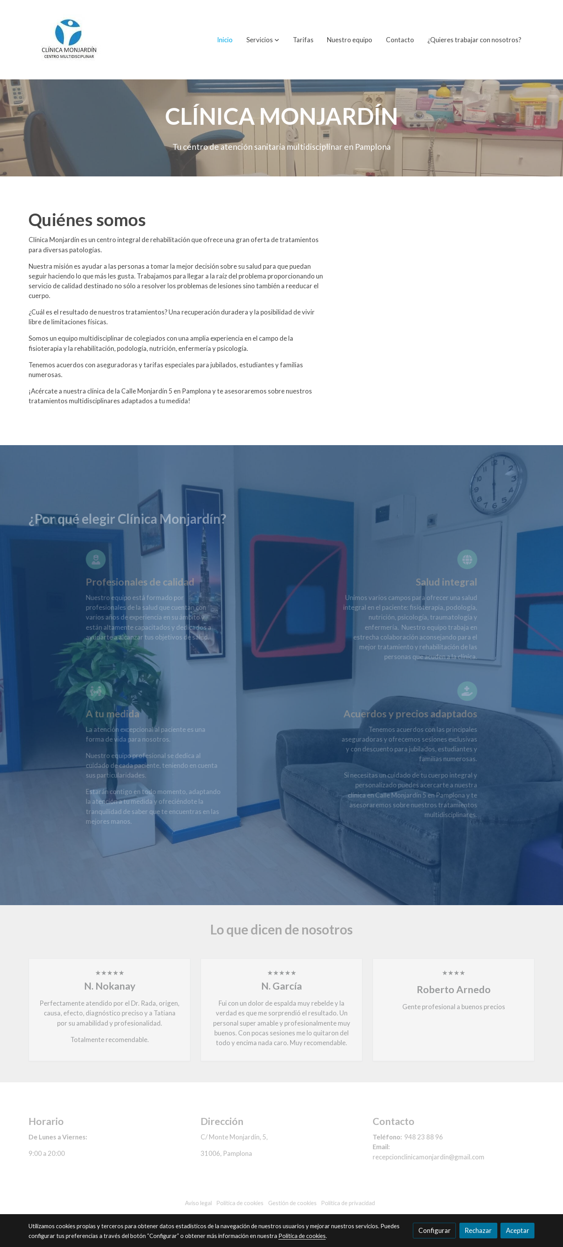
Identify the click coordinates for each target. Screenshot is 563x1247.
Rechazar (478, 1230)
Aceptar (517, 1230)
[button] (263, 39)
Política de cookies (302, 1236)
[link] (70, 40)
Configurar (434, 1230)
